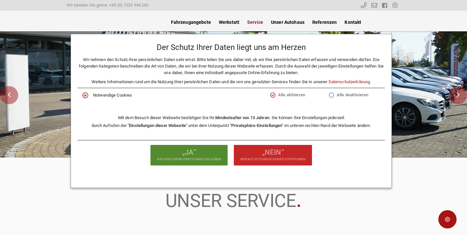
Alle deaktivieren (352, 94)
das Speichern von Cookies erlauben (189, 154)
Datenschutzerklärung (349, 81)
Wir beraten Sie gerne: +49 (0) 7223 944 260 (108, 5)
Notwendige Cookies (112, 95)
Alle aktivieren (291, 94)
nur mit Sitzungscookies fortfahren (272, 154)
